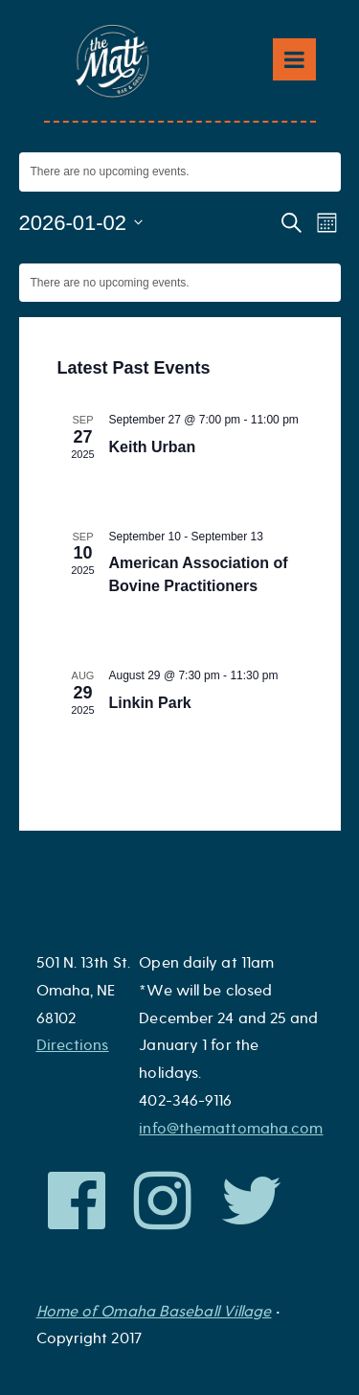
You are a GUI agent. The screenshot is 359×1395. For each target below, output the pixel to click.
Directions (72, 1045)
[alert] (180, 172)
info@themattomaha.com (231, 1128)
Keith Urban (152, 447)
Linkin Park (150, 703)
